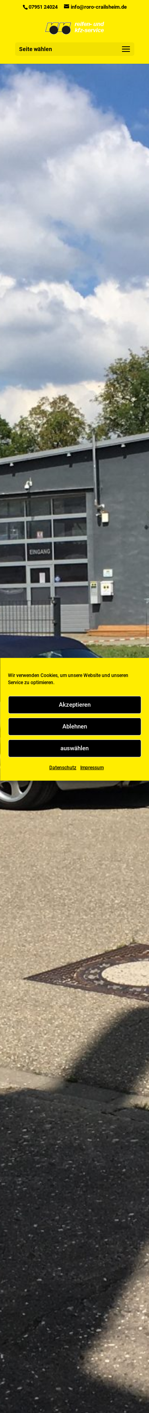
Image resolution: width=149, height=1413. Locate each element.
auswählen (74, 761)
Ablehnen (74, 740)
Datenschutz (62, 781)
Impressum (92, 781)
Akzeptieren (75, 718)
